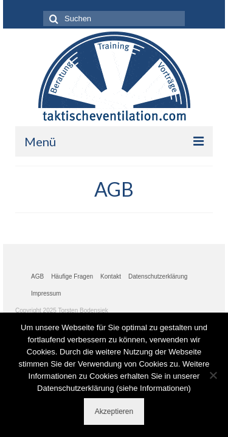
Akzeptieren (114, 411)
